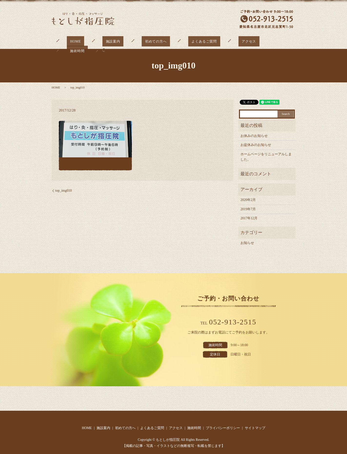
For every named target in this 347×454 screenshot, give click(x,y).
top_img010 (63, 190)
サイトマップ (255, 428)
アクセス (227, 41)
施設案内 (111, 41)
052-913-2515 (232, 322)
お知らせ (247, 243)
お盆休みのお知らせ (255, 145)
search (283, 40)
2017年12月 (249, 218)
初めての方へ (147, 41)
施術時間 (260, 41)
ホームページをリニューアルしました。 (266, 156)
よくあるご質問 (189, 41)
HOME (80, 41)
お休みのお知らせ (254, 136)
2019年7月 (248, 209)
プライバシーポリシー (223, 428)
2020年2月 (248, 200)
